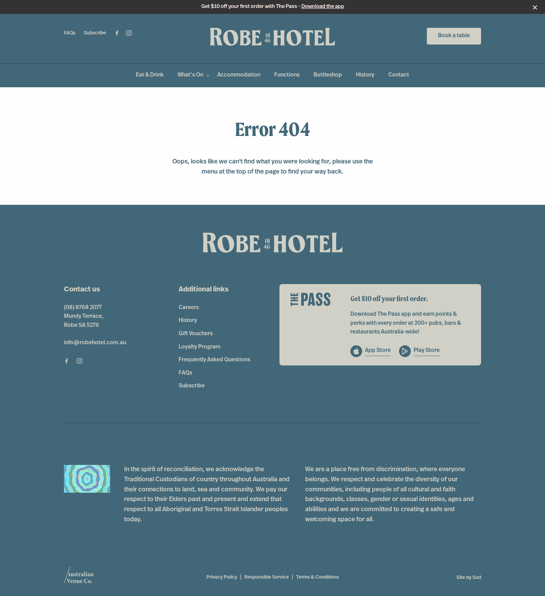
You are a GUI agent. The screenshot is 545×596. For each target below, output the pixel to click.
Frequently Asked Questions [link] (214, 360)
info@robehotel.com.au (95, 343)
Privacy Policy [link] (221, 577)
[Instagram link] (128, 33)
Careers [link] (189, 308)
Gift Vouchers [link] (196, 334)
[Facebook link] (117, 33)
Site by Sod (468, 577)
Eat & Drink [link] (150, 75)
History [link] (365, 75)
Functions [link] (287, 75)
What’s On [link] (190, 75)
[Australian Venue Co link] (78, 577)
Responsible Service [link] (266, 577)
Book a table (454, 36)
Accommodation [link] (238, 75)
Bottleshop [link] (328, 75)
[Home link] (272, 37)
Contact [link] (398, 75)
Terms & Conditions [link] (317, 577)
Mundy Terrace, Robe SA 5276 (84, 321)
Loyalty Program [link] (199, 347)
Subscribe (95, 33)
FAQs (69, 33)
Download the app (322, 6)
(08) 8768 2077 (83, 308)
